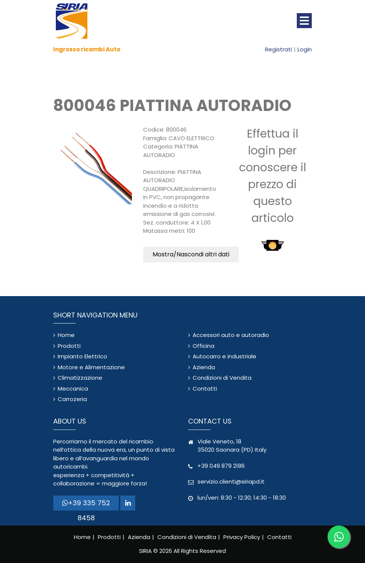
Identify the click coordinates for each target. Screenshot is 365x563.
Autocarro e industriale (224, 356)
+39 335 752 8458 (86, 504)
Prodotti (69, 346)
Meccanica (73, 388)
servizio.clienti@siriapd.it (231, 481)
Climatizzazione (80, 378)
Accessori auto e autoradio (231, 335)
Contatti (205, 388)
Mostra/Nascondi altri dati (191, 254)
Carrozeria (72, 399)
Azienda (204, 367)
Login (305, 49)
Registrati (278, 49)
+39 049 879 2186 (221, 466)
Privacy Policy (241, 537)
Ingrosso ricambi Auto (86, 49)
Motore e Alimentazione (91, 367)
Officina (203, 346)
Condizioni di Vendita (222, 378)
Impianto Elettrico (82, 356)
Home (66, 335)
